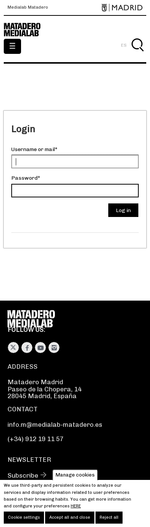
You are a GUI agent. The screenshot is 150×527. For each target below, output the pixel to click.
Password (24, 178)
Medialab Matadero (28, 7)
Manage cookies (75, 479)
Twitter (13, 347)
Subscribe (23, 475)
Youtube (40, 347)
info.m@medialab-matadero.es (55, 424)
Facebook (27, 347)
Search (137, 53)
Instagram (54, 347)
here (76, 510)
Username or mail (33, 149)
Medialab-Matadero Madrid (26, 30)
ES (124, 45)
